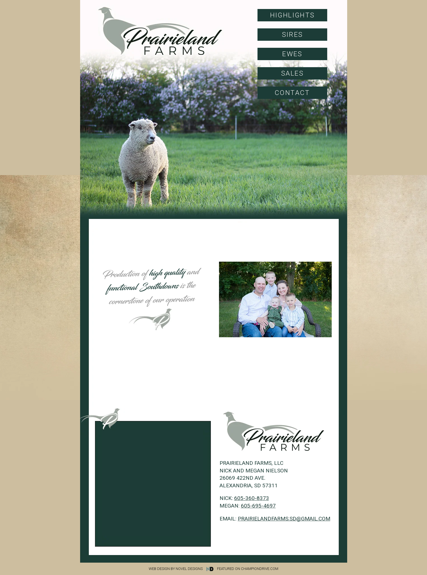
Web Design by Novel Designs (182, 569)
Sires (292, 35)
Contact (292, 93)
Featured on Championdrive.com (247, 569)
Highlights (292, 15)
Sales (292, 73)
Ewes (292, 54)
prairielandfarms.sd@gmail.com (284, 518)
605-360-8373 (251, 498)
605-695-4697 (258, 505)
